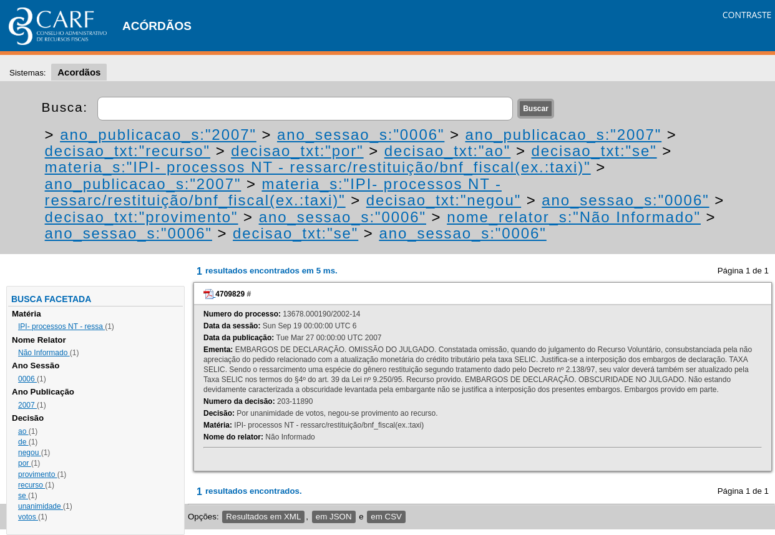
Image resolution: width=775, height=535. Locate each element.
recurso (31, 485)
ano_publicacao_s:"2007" (158, 134)
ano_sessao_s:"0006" (360, 134)
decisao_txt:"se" (593, 150)
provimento (37, 474)
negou (29, 452)
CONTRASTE (747, 15)
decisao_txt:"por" (297, 150)
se (23, 495)
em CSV (386, 516)
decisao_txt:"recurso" (127, 150)
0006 (27, 379)
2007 (27, 405)
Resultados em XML (263, 516)
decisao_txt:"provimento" (141, 217)
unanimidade (40, 506)
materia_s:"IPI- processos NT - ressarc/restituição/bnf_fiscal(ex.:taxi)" (318, 167)
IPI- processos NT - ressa (61, 326)
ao (23, 431)
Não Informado (44, 352)
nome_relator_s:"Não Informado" (574, 217)
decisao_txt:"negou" (443, 200)
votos (28, 517)
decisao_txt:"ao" (447, 150)
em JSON (334, 516)
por (24, 463)
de (23, 442)
